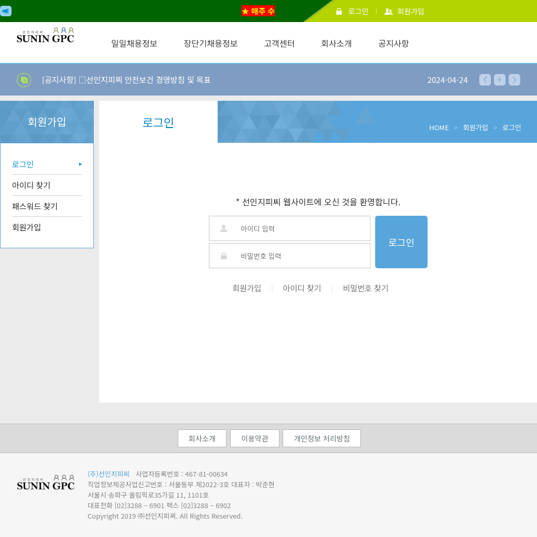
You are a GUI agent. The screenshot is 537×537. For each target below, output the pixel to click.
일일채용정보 (134, 43)
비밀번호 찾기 (366, 287)
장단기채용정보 (211, 43)
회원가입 (411, 11)
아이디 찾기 (31, 185)
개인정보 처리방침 (322, 438)
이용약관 (254, 438)
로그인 (358, 11)
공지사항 (393, 43)
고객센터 (279, 43)
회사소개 (336, 43)
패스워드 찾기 (35, 206)
